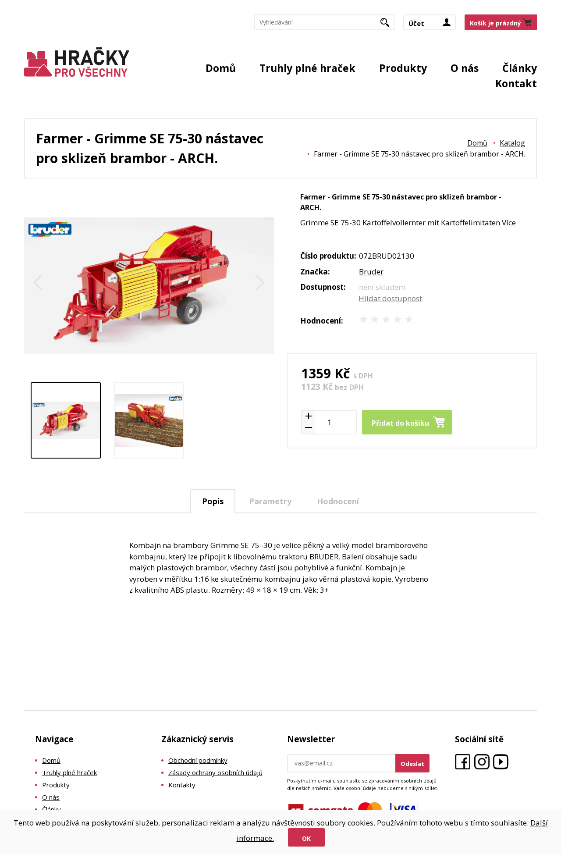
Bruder (371, 272)
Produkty (403, 68)
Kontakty (181, 784)
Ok (306, 838)
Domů (221, 68)
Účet (416, 23)
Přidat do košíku (400, 423)
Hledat (388, 25)
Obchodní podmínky (197, 760)
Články (519, 68)
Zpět (38, 282)
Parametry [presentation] (270, 501)
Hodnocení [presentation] (338, 501)
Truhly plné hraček (307, 68)
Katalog (512, 143)
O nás (465, 68)
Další (259, 282)
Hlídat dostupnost (390, 298)
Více (509, 222)
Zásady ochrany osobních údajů (215, 772)
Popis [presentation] (213, 501)
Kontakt (516, 83)
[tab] (212, 501)
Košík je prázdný (495, 23)
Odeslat (412, 764)
